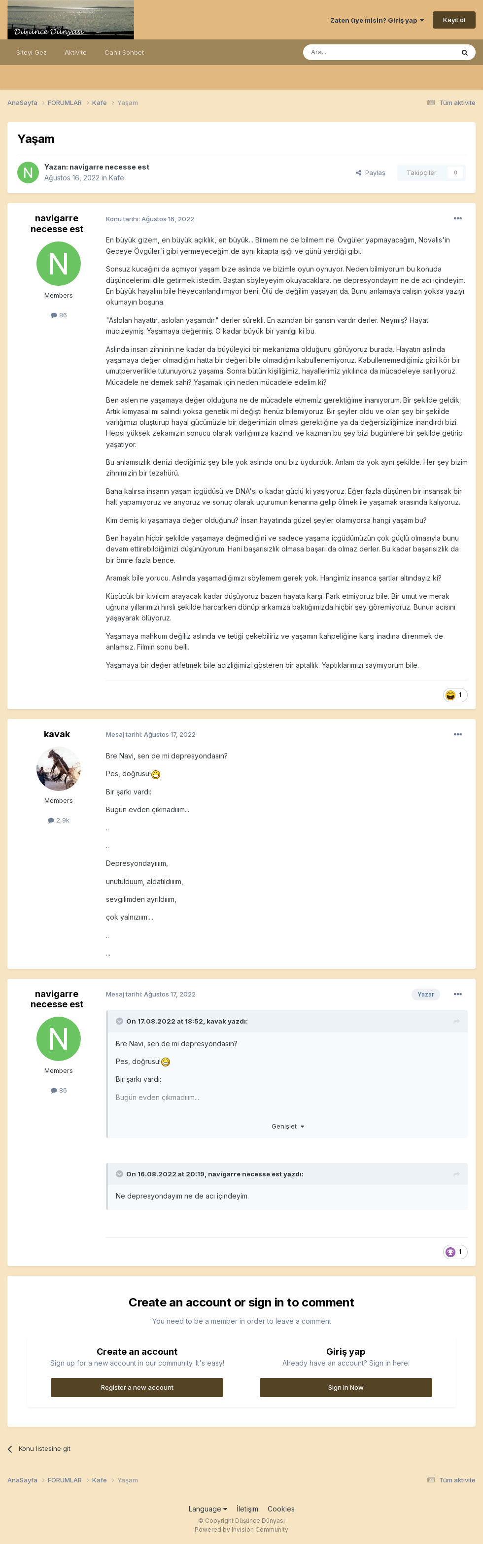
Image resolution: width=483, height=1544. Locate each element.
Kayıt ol (454, 20)
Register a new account (137, 1387)
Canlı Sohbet (124, 52)
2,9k (58, 820)
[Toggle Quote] (120, 1021)
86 (59, 315)
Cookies (281, 1509)
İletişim (247, 1509)
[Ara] (353, 52)
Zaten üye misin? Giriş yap (377, 20)
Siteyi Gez (31, 52)
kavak (57, 734)
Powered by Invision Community (241, 1529)
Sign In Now (346, 1387)
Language (208, 1509)
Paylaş (370, 172)
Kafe (116, 177)
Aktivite (76, 52)
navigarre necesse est (109, 167)
